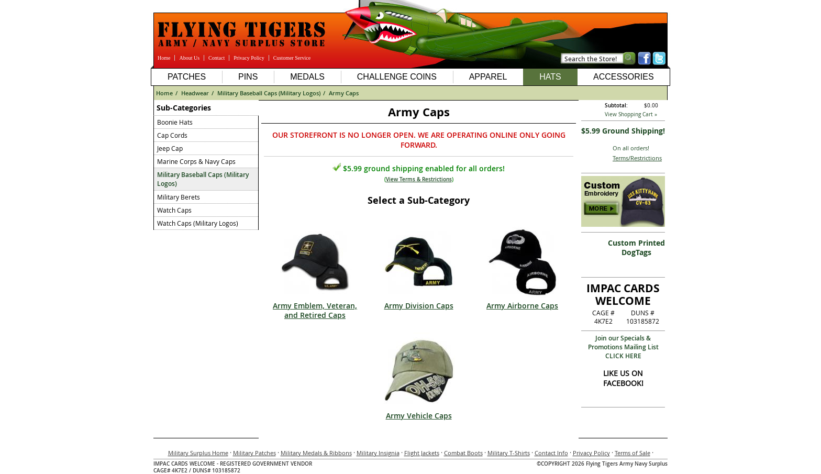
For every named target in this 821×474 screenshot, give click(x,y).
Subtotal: (616, 105)
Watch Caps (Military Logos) (197, 223)
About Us (189, 58)
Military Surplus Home (198, 453)
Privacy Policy (249, 58)
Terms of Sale (632, 453)
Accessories (623, 76)
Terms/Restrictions (637, 158)
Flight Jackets (421, 453)
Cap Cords (172, 135)
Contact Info (551, 453)
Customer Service (291, 58)
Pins (248, 76)
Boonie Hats (175, 122)
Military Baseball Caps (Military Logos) (268, 93)
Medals (307, 76)
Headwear (195, 93)
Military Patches (254, 453)
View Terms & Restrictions (419, 179)
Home (164, 58)
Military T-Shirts (508, 453)
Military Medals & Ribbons (316, 453)
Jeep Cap (170, 148)
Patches (187, 76)
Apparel (488, 76)
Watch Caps (174, 210)
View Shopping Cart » (631, 114)
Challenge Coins (397, 76)
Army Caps (344, 93)
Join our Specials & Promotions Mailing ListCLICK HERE (623, 347)
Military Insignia (378, 453)
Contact (216, 58)
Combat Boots (463, 453)
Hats (550, 76)
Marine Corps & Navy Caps (196, 161)
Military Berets (178, 197)
